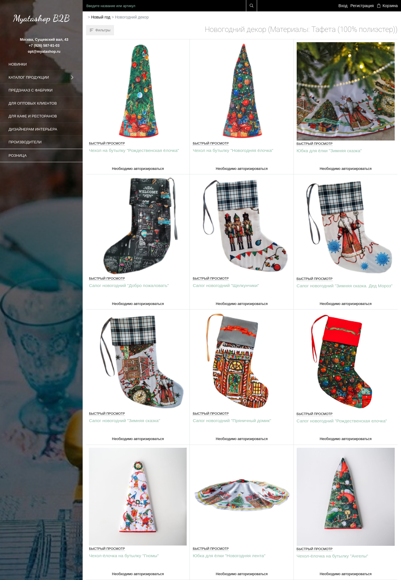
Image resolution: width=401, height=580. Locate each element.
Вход (343, 5)
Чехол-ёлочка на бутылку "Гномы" (124, 555)
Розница (18, 155)
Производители (25, 142)
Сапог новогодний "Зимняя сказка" (124, 420)
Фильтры (100, 30)
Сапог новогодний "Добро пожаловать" (129, 285)
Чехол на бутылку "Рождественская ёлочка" (134, 150)
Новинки (18, 64)
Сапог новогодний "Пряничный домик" (232, 420)
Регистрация (362, 5)
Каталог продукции (41, 77)
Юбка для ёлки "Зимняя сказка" (329, 150)
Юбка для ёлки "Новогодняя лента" (229, 555)
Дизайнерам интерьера (33, 129)
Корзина (387, 5)
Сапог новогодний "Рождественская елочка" (342, 420)
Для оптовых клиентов (33, 103)
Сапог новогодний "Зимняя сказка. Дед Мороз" (345, 285)
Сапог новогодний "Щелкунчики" (226, 285)
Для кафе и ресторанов (33, 116)
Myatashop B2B (41, 18)
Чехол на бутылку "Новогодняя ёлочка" (233, 150)
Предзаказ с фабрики (30, 90)
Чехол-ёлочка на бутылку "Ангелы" (332, 555)
